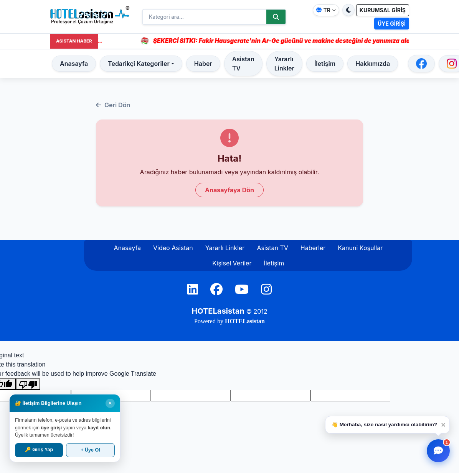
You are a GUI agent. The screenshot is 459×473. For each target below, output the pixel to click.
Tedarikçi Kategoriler (139, 63)
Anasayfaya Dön (229, 190)
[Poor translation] (28, 384)
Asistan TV (243, 63)
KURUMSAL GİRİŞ (383, 10)
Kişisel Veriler (231, 263)
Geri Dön (113, 105)
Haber (203, 63)
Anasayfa (74, 63)
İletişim (324, 63)
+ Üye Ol (90, 450)
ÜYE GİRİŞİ (392, 23)
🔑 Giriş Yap (39, 449)
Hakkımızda (372, 63)
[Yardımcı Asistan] (438, 450)
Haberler (313, 248)
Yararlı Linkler (284, 63)
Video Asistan (173, 248)
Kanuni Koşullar (360, 248)
